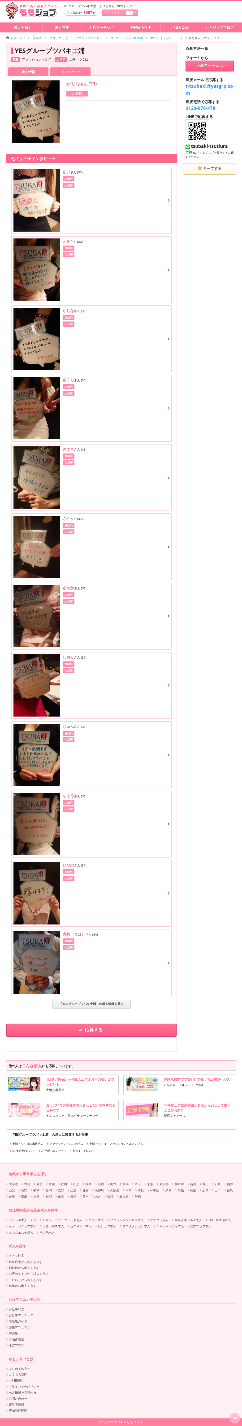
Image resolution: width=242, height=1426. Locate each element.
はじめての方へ (19, 1368)
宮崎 (110, 1196)
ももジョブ (15, 38)
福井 (230, 1184)
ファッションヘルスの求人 (65, 1144)
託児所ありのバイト (53, 1151)
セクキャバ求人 (81, 1226)
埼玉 (138, 1184)
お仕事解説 (16, 1309)
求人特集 (62, 27)
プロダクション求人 (136, 1226)
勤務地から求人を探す (24, 1268)
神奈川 (179, 1184)
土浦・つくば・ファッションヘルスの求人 (115, 1144)
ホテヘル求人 (42, 1220)
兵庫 (128, 1190)
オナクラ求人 (159, 1220)
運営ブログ (16, 1345)
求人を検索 (16, 1256)
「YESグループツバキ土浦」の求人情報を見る (91, 1004)
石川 (218, 1184)
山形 (76, 1184)
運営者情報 (16, 1404)
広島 (205, 1190)
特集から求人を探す (22, 1286)
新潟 (193, 1184)
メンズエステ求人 (21, 1232)
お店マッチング (101, 27)
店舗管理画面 (18, 1410)
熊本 (85, 1196)
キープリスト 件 (120, 12)
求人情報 (28, 72)
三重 (73, 1190)
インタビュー (70, 72)
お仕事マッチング (21, 1315)
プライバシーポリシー (24, 1386)
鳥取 (168, 1190)
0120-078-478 (200, 108)
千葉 (150, 1184)
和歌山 (154, 1190)
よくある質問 (18, 1374)
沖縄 (138, 1196)
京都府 (99, 1190)
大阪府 (114, 1190)
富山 (205, 1184)
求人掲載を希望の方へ (24, 1392)
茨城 (101, 1184)
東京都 (164, 1184)
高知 (36, 1196)
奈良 (141, 1190)
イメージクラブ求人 (22, 1226)
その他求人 (47, 1232)
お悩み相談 (16, 1339)
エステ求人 (96, 1220)
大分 (98, 1196)
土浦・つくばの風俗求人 (26, 1144)
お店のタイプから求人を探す (29, 1274)
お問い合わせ (18, 1398)
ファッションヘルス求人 (127, 1220)
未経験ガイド (140, 27)
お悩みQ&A (180, 27)
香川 (12, 1196)
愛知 (61, 1190)
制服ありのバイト (82, 1151)
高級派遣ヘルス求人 (188, 1220)
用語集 (13, 1333)
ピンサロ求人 (107, 1226)
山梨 (12, 1190)
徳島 (230, 1190)
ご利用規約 (16, 1380)
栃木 (113, 1184)
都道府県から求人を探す (26, 1262)
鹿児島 (124, 1196)
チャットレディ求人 (170, 1226)
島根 (181, 1190)
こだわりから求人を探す (26, 1280)
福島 (89, 1184)
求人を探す (22, 27)
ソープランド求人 (70, 1220)
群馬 (125, 1184)
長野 (24, 1190)
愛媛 (24, 1196)
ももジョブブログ (219, 27)
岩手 (39, 1184)
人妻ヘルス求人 (53, 1226)
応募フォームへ (209, 66)
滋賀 (85, 1190)
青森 (27, 1184)
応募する (91, 1029)
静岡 (49, 1190)
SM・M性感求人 (219, 1220)
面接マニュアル (19, 1327)
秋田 (64, 1184)
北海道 (13, 1184)
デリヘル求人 (18, 1220)
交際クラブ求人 (201, 1226)
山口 (218, 1190)
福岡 (49, 1196)
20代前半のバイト (22, 1151)
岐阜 (36, 1190)
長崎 (73, 1196)
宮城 (52, 1184)
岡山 (193, 1190)
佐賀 (61, 1196)
